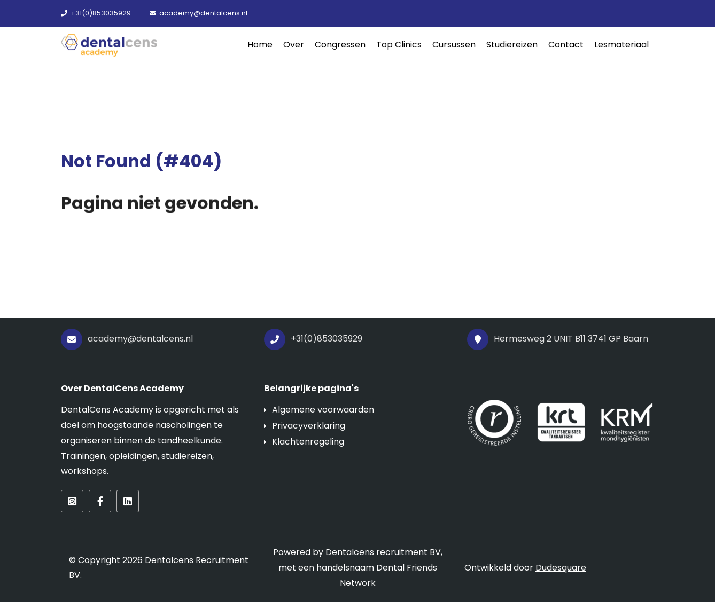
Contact (566, 44)
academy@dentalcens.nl (127, 339)
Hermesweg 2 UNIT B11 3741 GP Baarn (557, 339)
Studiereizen (512, 44)
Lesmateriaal (621, 44)
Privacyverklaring (308, 425)
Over (293, 44)
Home (260, 44)
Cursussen (454, 44)
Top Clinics (399, 44)
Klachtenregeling (308, 441)
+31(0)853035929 (313, 339)
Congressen (340, 44)
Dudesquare (560, 567)
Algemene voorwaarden (323, 409)
